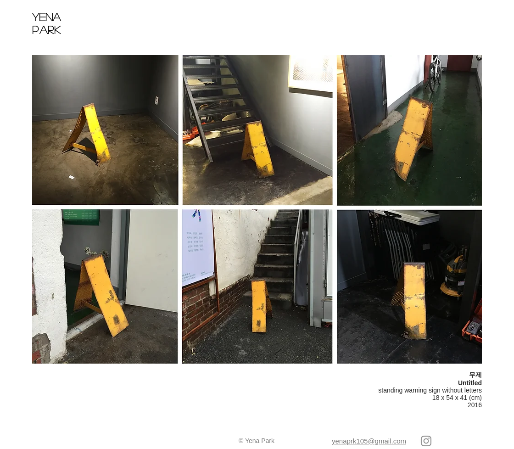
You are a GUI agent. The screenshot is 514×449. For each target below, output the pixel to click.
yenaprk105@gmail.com (369, 441)
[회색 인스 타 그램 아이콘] (426, 441)
